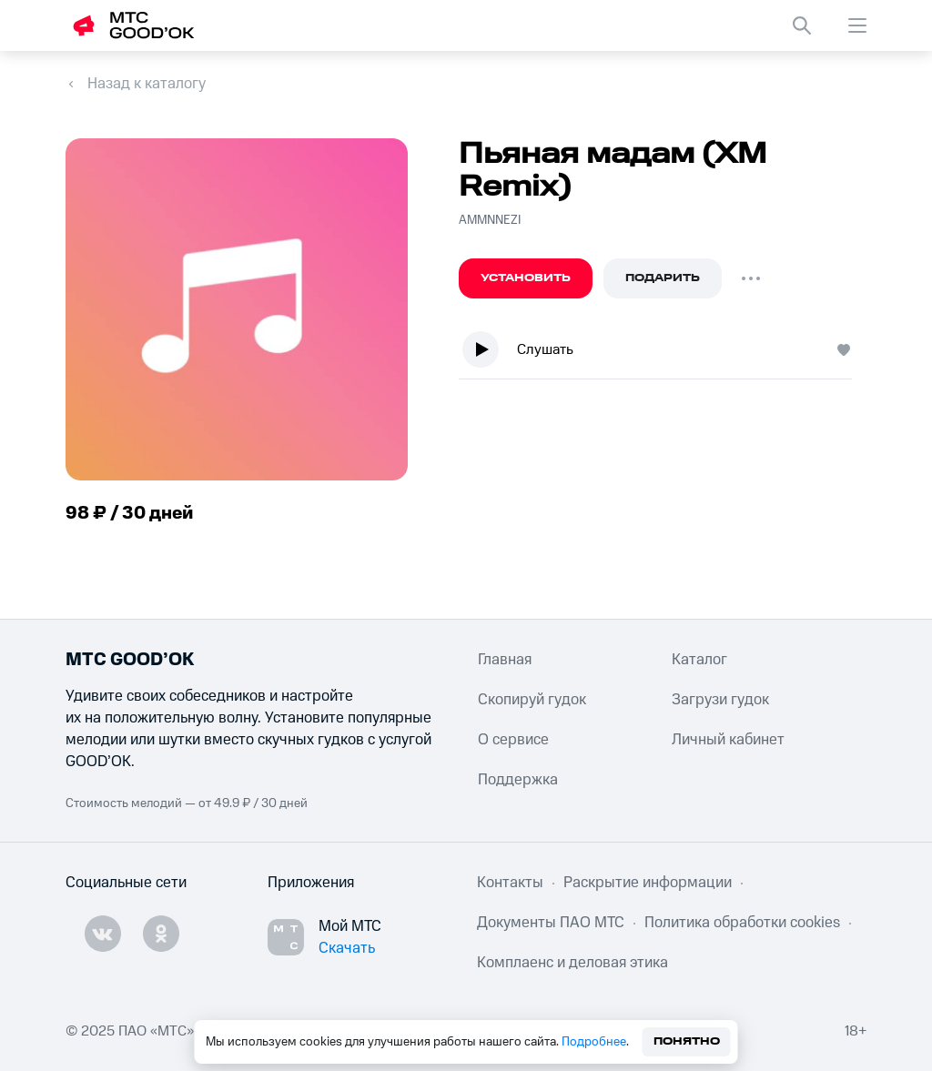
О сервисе (513, 740)
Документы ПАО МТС (550, 923)
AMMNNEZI (490, 220)
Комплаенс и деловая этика (572, 963)
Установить (526, 278)
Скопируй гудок (532, 700)
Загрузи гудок (720, 700)
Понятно (686, 1041)
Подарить (662, 278)
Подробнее (594, 1042)
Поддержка (518, 780)
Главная (505, 660)
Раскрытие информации (647, 883)
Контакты (510, 883)
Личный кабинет (728, 740)
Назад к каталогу (146, 84)
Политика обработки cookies (742, 923)
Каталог (699, 660)
